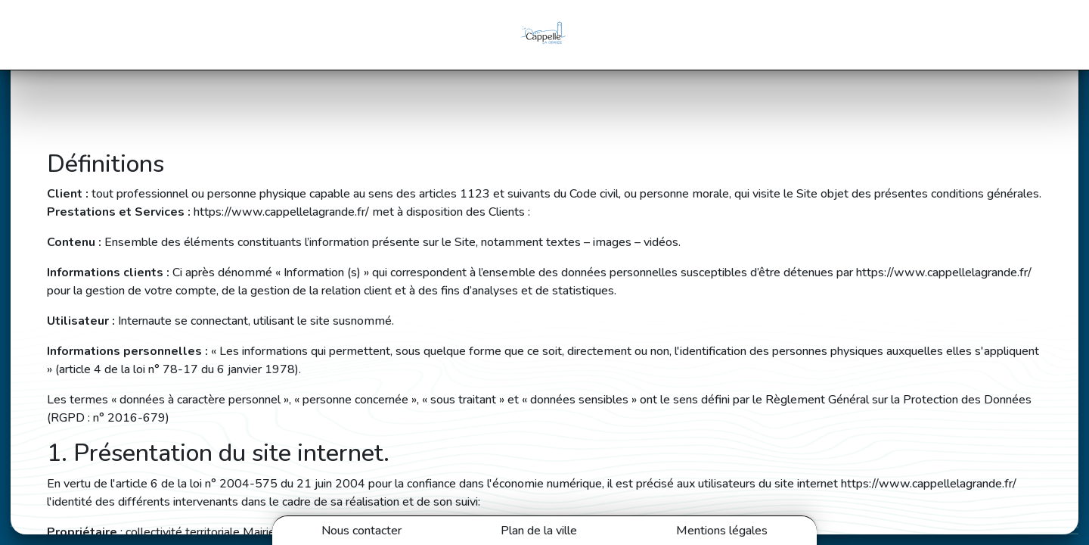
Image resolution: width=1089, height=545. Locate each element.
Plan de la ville (539, 530)
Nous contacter (361, 530)
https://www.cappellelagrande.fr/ (281, 212)
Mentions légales (722, 530)
